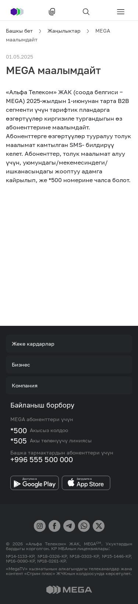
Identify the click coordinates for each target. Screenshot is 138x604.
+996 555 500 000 (41, 459)
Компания (25, 385)
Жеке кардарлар (33, 343)
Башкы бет (19, 30)
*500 (18, 430)
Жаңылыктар (64, 30)
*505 (18, 440)
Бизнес (21, 364)
